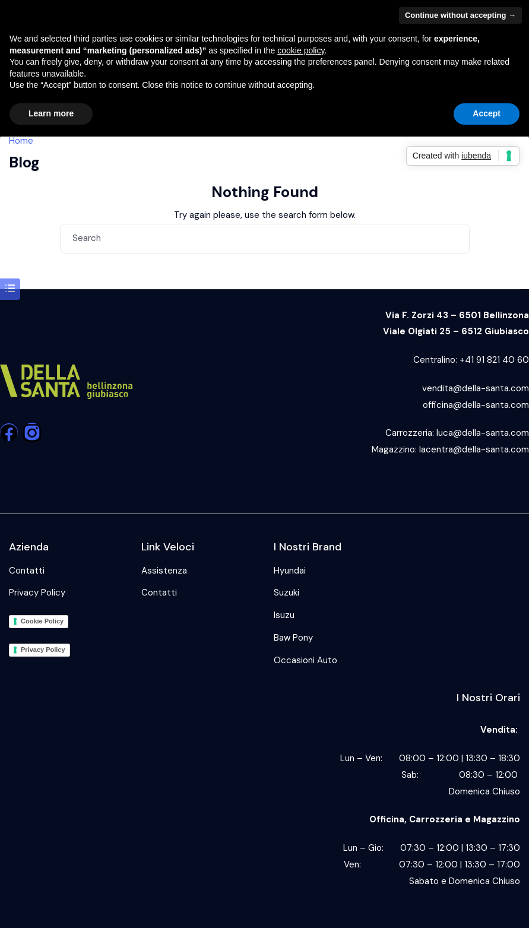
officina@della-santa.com (476, 405)
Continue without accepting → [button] (460, 15)
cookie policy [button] (300, 50)
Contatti (27, 571)
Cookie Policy (42, 621)
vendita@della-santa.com (475, 388)
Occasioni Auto (305, 660)
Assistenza (164, 571)
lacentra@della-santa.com (474, 449)
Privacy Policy (37, 592)
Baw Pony (293, 638)
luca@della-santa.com (482, 433)
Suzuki (286, 592)
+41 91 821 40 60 (494, 360)
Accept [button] (487, 113)
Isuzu (284, 615)
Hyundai (290, 571)
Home (21, 141)
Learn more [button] (51, 113)
